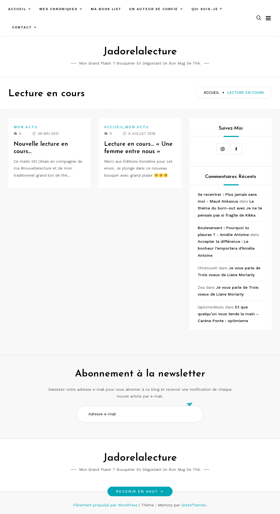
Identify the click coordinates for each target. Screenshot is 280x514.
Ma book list (106, 9)
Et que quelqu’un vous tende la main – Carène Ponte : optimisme (228, 314)
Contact (22, 27)
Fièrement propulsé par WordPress (106, 505)
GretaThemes (193, 505)
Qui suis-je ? (206, 9)
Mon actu (26, 127)
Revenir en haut (140, 491)
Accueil (17, 9)
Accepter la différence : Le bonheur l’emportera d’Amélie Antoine (226, 248)
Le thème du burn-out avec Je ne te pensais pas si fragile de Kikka (230, 208)
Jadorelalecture (140, 51)
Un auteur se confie (153, 9)
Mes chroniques (58, 9)
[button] (258, 18)
